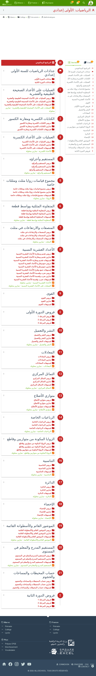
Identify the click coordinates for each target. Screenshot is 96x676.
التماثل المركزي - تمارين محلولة (40, 388)
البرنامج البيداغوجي (45, 62)
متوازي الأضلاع (86, 120)
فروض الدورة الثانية (84, 151)
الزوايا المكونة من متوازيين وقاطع (79, 127)
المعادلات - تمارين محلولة (42, 366)
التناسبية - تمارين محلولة (43, 475)
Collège (22, 17)
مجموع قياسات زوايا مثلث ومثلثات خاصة (79, 89)
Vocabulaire (8, 650)
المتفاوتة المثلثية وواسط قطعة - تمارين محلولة (34, 220)
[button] (18, 3)
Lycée (5, 633)
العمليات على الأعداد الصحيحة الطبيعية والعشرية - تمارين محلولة (30, 109)
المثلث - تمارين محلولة (44, 242)
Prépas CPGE (8, 644)
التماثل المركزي (86, 116)
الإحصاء (89, 137)
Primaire (6, 626)
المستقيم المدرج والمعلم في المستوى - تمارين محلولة (31, 565)
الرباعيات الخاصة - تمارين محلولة (39, 431)
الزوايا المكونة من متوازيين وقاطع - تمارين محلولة (33, 453)
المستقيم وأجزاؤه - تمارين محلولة (39, 173)
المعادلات (88, 113)
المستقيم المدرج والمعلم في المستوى (79, 144)
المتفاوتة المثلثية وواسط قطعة (80, 92)
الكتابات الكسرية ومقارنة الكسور (79, 79)
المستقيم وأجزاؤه (85, 85)
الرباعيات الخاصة (85, 123)
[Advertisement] (48, 40)
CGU (86, 664)
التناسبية (88, 130)
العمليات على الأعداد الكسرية (80, 82)
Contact (83, 667)
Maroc (11, 17)
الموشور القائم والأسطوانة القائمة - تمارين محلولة (33, 540)
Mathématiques (51, 17)
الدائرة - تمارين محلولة (44, 496)
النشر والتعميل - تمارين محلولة (40, 344)
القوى (90, 103)
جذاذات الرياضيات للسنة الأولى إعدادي (79, 72)
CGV (92, 664)
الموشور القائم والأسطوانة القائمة (79, 141)
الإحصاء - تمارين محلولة (43, 518)
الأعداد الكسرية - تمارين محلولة (40, 151)
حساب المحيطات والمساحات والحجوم (79, 147)
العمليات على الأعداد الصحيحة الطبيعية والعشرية (79, 75)
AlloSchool (40, 671)
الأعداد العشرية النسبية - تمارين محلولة (37, 283)
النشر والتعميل (86, 110)
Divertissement (9, 647)
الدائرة (89, 134)
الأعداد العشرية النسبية (83, 99)
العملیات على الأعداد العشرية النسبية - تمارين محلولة (32, 286)
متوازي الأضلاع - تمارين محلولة (40, 410)
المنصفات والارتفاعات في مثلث (79, 96)
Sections (73, 62)
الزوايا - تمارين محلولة (44, 198)
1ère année (35, 17)
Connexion (62, 664)
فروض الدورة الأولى (84, 106)
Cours (88, 62)
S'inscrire (77, 664)
